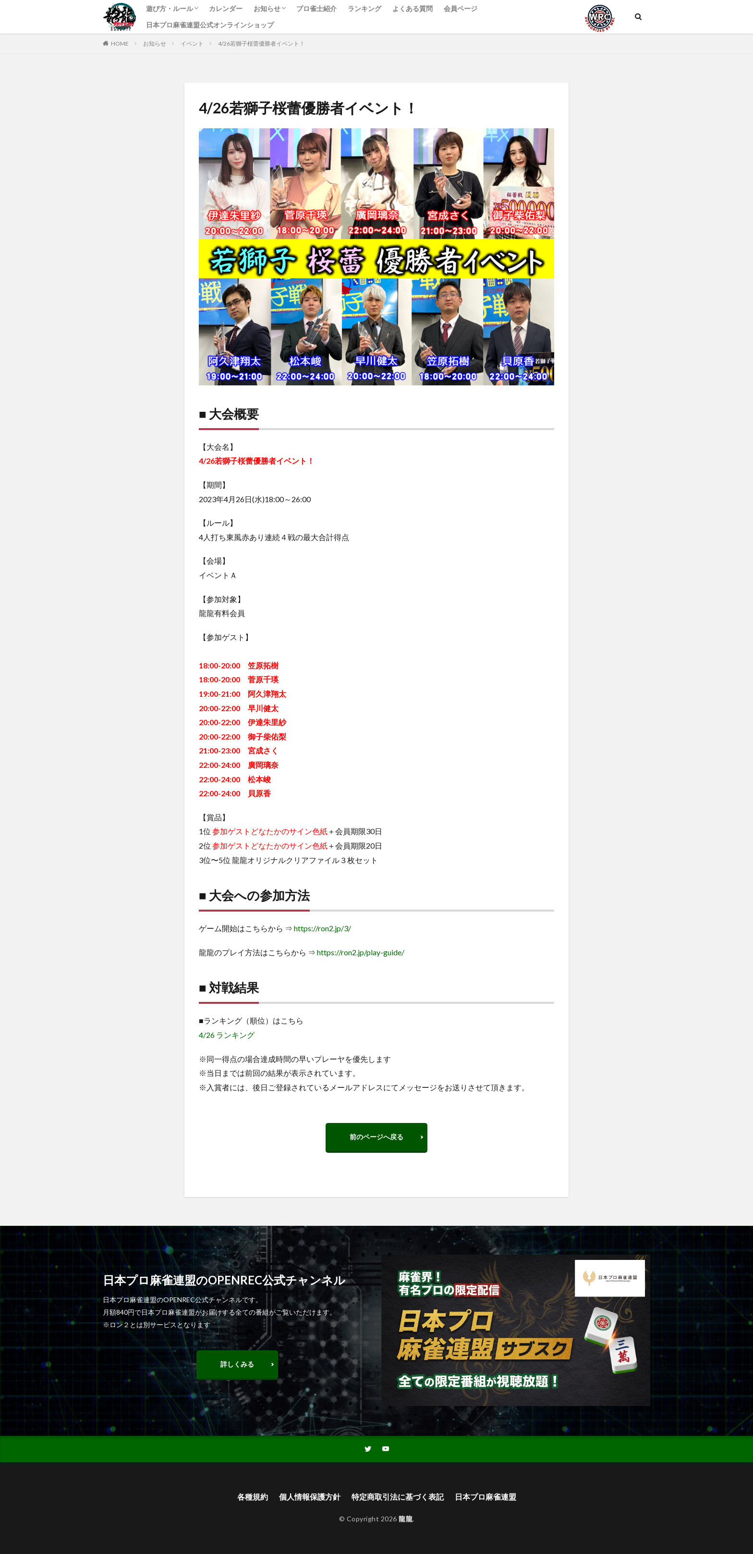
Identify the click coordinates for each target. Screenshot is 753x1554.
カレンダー (226, 8)
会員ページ (460, 8)
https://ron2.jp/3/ (322, 928)
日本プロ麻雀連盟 (485, 1496)
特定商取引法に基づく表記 (398, 1496)
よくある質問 (412, 8)
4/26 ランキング (227, 1034)
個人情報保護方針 (309, 1496)
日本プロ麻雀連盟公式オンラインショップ (210, 25)
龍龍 (406, 1519)
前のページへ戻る (376, 1137)
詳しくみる (237, 1364)
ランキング (364, 8)
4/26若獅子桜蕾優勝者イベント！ (261, 43)
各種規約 (252, 1496)
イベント (192, 43)
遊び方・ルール (169, 8)
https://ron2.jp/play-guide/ (360, 952)
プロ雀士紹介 (316, 8)
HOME (120, 43)
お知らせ (267, 8)
